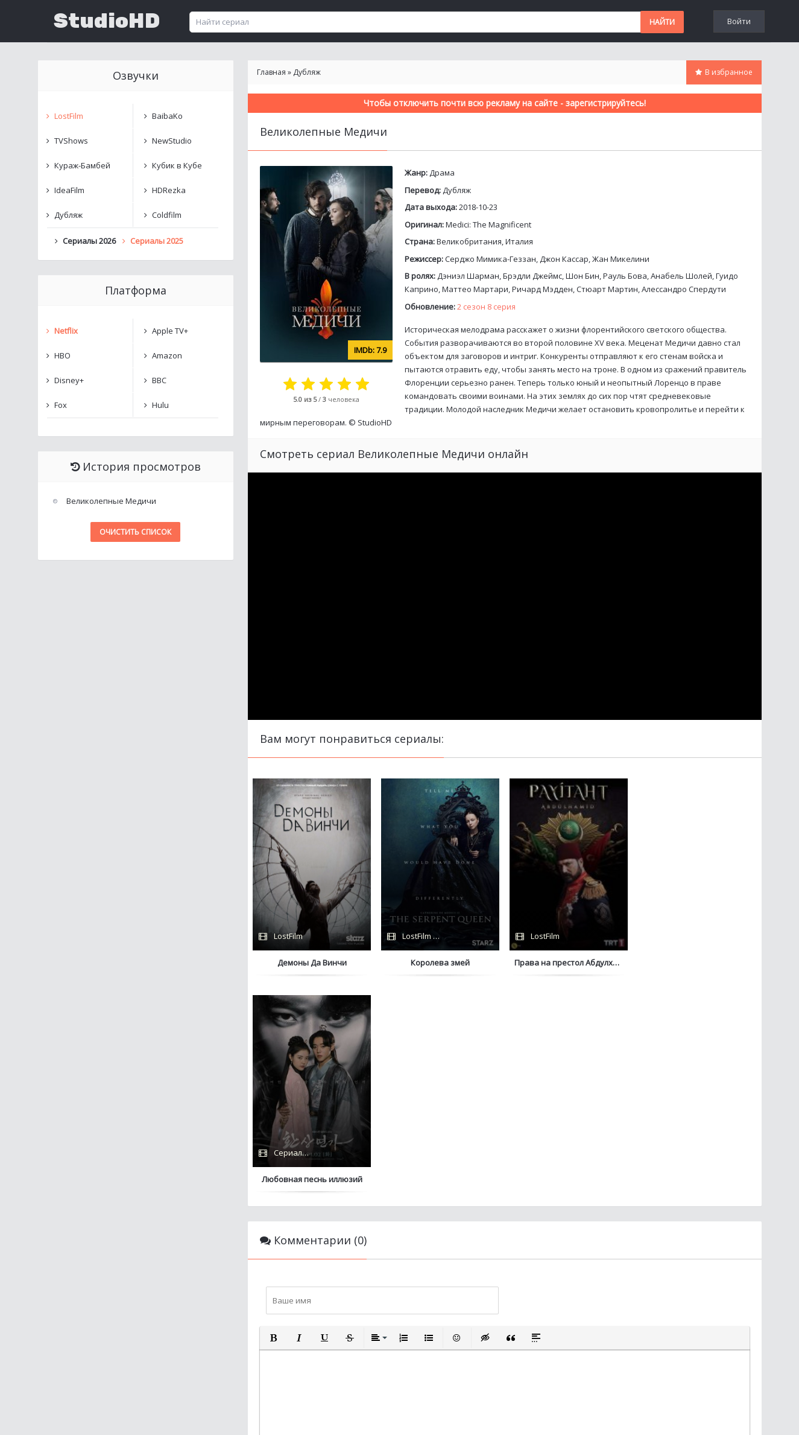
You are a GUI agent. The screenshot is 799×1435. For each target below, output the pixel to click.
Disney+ (69, 380)
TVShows (71, 140)
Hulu (160, 404)
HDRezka (169, 190)
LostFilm (68, 115)
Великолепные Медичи (111, 500)
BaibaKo (167, 115)
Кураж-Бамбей (82, 165)
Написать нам (81, 1413)
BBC (159, 380)
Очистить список (135, 532)
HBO (62, 355)
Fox (60, 404)
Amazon (167, 355)
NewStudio (172, 140)
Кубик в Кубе (177, 165)
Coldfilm (167, 214)
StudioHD (106, 21)
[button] (273, 1121)
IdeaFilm (69, 190)
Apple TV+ (170, 330)
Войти (739, 21)
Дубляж (457, 190)
